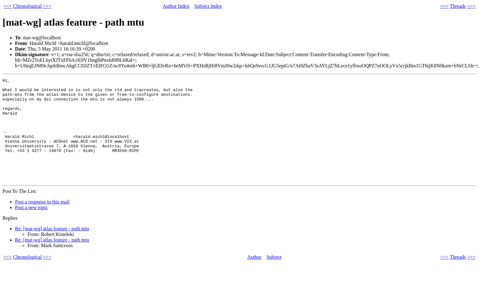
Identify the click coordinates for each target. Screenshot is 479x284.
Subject (274, 277)
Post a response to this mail (42, 222)
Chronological (27, 6)
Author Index (175, 6)
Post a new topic (31, 228)
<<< (7, 6)
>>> (47, 6)
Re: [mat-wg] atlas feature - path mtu (52, 249)
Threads (458, 6)
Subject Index (208, 6)
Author (254, 277)
